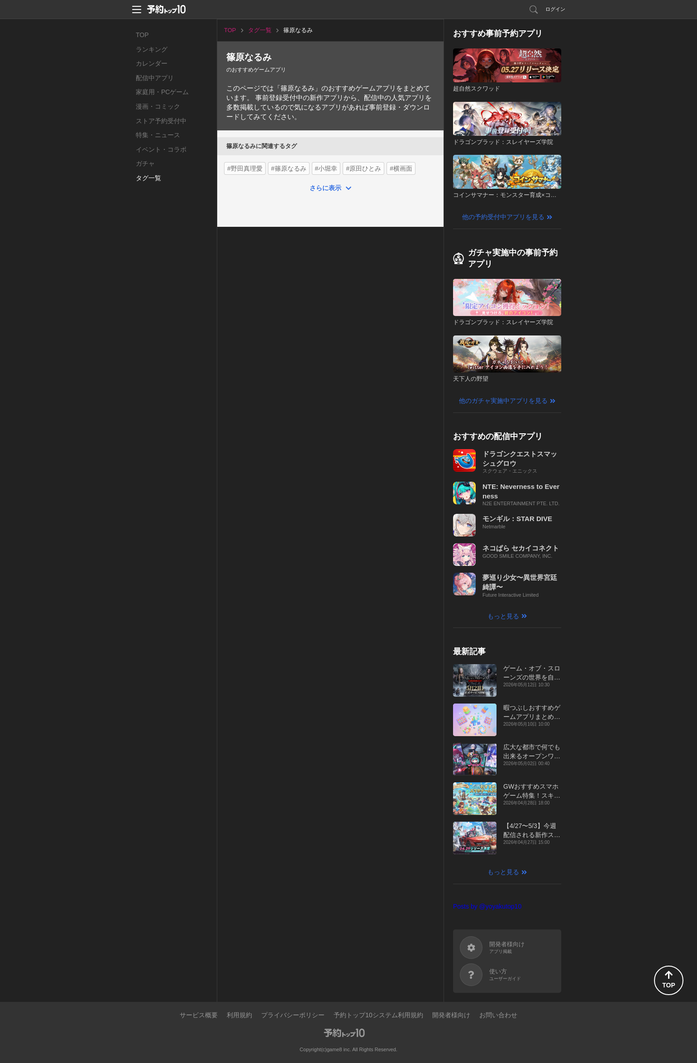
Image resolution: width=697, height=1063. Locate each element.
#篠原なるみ (288, 168)
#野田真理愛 (245, 168)
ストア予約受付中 (161, 120)
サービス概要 (199, 1015)
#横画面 (401, 168)
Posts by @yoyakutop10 (487, 906)
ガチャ (145, 163)
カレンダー (151, 63)
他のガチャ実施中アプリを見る (503, 400)
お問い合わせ (498, 1015)
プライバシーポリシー (293, 1015)
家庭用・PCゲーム (162, 92)
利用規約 (239, 1015)
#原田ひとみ (363, 168)
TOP (142, 34)
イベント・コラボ (161, 149)
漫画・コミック (158, 106)
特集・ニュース (158, 135)
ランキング (151, 49)
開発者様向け (451, 1015)
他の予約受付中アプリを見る (503, 216)
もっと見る (503, 616)
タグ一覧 (148, 178)
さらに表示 (325, 188)
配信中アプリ (155, 77)
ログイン (555, 9)
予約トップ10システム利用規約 (378, 1015)
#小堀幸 (326, 168)
